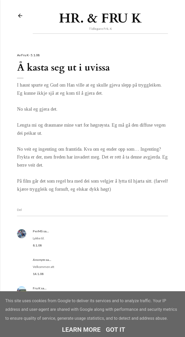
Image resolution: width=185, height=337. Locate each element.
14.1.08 (38, 274)
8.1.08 (37, 245)
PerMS (38, 231)
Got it (115, 329)
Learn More (81, 329)
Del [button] (19, 210)
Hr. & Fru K (100, 18)
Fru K (36, 288)
